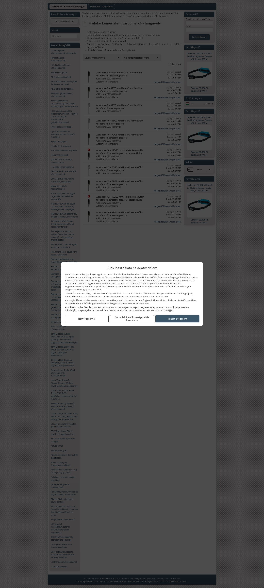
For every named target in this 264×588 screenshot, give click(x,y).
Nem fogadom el (86, 318)
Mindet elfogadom (177, 318)
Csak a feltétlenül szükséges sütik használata (132, 319)
